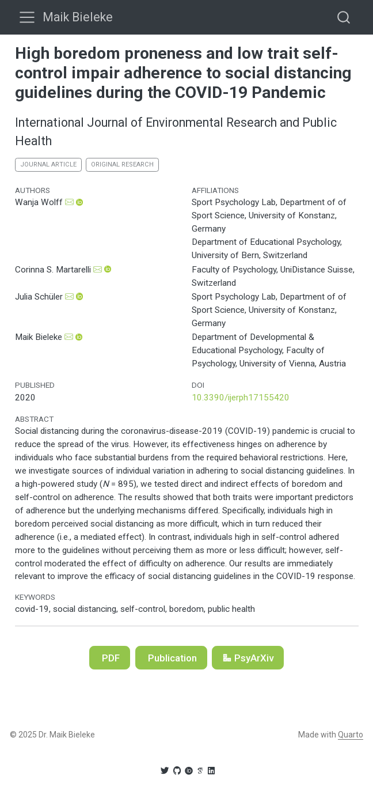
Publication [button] (171, 658)
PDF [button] (110, 658)
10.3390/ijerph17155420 (241, 397)
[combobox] (344, 17)
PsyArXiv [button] (247, 658)
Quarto (350, 734)
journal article (48, 164)
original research (122, 164)
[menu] (27, 17)
